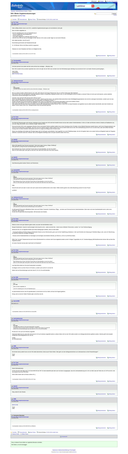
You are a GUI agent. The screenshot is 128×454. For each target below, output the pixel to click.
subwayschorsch (18, 80)
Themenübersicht (23, 19)
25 (46, 19)
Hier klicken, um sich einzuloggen (19, 444)
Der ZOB (15, 277)
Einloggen (102, 1)
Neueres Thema (15, 434)
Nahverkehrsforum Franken (21, 11)
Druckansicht (64, 436)
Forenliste (14, 19)
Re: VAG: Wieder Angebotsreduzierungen (20, 62)
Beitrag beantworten (102, 55)
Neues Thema (33, 19)
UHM (14, 346)
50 (48, 19)
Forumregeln (73, 450)
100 (51, 19)
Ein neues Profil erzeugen (112, 1)
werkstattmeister (18, 318)
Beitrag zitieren (112, 55)
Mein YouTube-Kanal (17, 73)
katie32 (15, 139)
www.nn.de (15, 404)
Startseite (13, 11)
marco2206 (16, 301)
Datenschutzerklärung (63, 450)
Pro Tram (22, 15)
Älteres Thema (25, 434)
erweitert (115, 15)
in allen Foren (55, 19)
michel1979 (16, 170)
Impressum (55, 450)
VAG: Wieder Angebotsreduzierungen (19, 23)
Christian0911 (17, 60)
